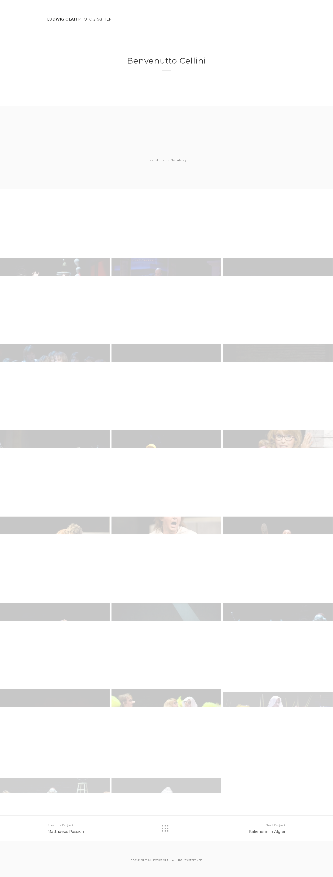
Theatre (251, 19)
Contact (277, 19)
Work (229, 19)
